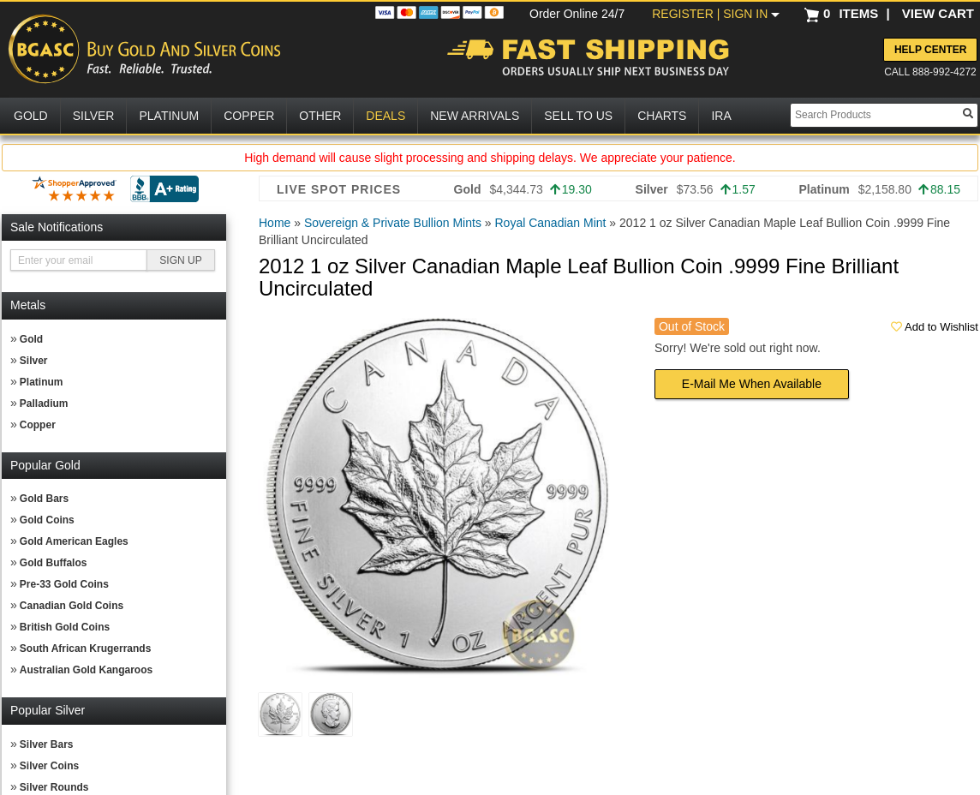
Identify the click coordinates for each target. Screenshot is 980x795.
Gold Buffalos (53, 563)
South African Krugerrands (86, 649)
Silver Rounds (54, 787)
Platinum (41, 382)
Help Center (930, 50)
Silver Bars (47, 744)
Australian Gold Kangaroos (86, 670)
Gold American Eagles (74, 541)
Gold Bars (44, 499)
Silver (34, 361)
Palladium (44, 403)
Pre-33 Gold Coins (64, 584)
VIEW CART (938, 13)
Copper (38, 425)
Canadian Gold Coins (71, 606)
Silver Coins (49, 766)
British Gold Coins (65, 627)
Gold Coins (47, 520)
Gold (31, 339)
